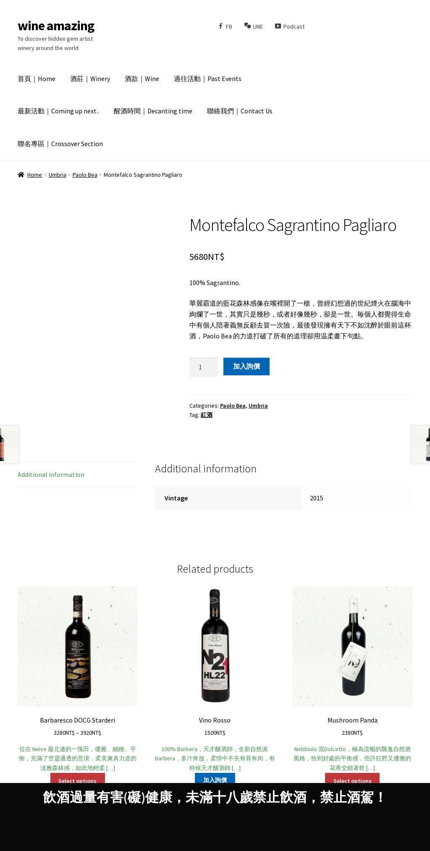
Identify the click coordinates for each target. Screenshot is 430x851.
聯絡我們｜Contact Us (240, 111)
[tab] (78, 475)
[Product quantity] (203, 367)
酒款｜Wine (142, 78)
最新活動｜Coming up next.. (58, 111)
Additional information (51, 474)
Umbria (57, 174)
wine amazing (56, 25)
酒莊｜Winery (90, 78)
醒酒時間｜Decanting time (153, 111)
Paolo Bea (85, 174)
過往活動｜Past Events (207, 78)
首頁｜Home (36, 78)
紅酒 (206, 415)
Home (34, 174)
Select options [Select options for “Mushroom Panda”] (352, 781)
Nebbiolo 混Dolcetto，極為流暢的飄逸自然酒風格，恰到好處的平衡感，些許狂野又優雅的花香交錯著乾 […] (352, 679)
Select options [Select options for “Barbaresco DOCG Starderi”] (77, 781)
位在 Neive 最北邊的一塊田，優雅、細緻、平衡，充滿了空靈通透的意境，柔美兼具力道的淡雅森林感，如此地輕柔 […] (78, 679)
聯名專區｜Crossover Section (60, 143)
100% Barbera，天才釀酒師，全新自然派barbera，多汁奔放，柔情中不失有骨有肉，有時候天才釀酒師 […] (215, 679)
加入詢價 (246, 366)
